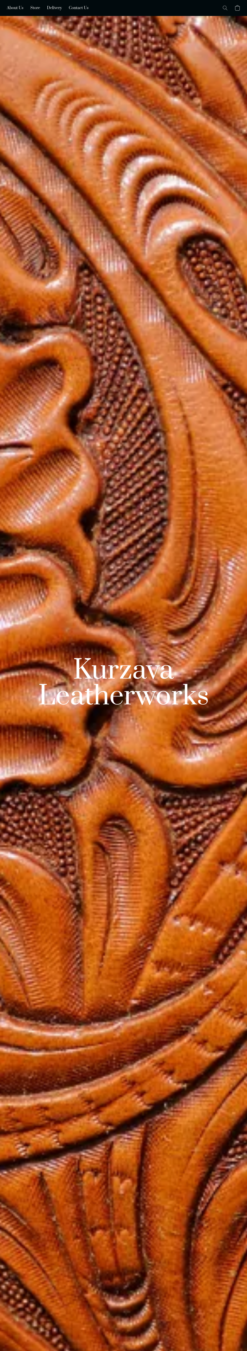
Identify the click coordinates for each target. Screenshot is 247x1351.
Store (35, 7)
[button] (225, 8)
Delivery (54, 7)
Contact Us (79, 7)
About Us (15, 7)
